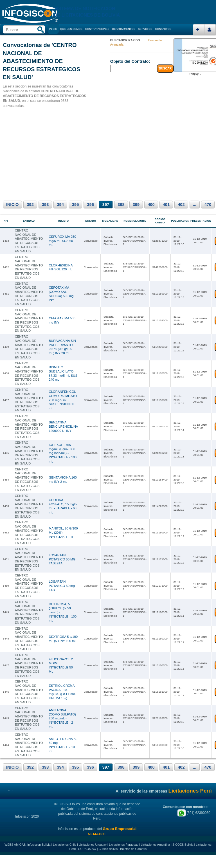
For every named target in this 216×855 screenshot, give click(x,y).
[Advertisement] (108, 153)
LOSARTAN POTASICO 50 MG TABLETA (62, 559)
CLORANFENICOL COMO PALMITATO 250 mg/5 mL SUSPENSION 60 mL (63, 400)
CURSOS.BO (87, 848)
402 (181, 204)
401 (166, 204)
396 (90, 204)
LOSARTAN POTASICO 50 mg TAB (62, 585)
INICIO (12, 204)
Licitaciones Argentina (155, 844)
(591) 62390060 (193, 813)
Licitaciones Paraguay (123, 844)
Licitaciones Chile (64, 844)
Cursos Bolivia (108, 848)
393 (45, 204)
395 (75, 204)
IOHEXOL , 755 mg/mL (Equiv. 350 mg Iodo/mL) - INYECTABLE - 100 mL (63, 453)
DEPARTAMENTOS (123, 29)
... (194, 204)
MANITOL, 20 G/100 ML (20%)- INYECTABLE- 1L (63, 532)
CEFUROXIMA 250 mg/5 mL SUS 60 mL (62, 240)
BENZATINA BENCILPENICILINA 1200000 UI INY (63, 426)
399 (136, 204)
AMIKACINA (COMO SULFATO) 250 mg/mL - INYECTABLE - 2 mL (62, 718)
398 (121, 204)
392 (30, 204)
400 (151, 204)
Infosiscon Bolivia (38, 844)
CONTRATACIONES (97, 29)
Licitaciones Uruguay (93, 844)
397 (105, 204)
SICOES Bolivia (183, 844)
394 (60, 204)
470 (207, 204)
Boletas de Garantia (133, 848)
